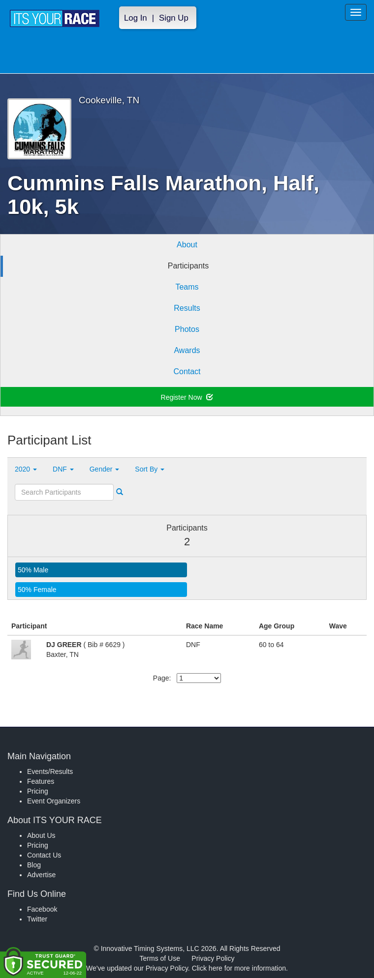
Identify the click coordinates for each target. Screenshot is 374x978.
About (187, 244)
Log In (135, 18)
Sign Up (173, 18)
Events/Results (50, 771)
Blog (34, 865)
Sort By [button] (149, 469)
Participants (188, 266)
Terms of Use (160, 958)
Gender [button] (105, 469)
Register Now (187, 397)
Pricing (37, 791)
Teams (186, 287)
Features (40, 781)
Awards (187, 350)
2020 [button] (26, 469)
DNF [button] (63, 469)
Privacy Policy (212, 958)
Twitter (37, 919)
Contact (186, 371)
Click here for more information (239, 968)
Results (187, 308)
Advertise (41, 875)
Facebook (42, 909)
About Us (41, 835)
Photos (187, 329)
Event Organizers (53, 801)
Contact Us (44, 855)
